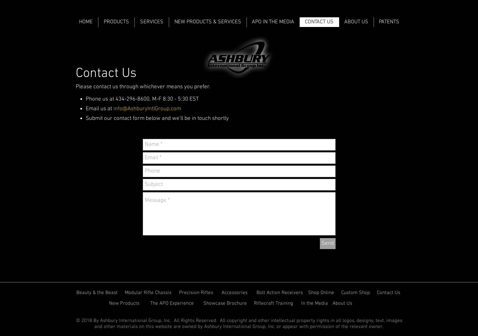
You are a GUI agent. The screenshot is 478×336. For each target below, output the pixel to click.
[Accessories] (235, 292)
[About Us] (343, 303)
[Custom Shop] (356, 292)
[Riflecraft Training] (275, 303)
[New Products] (124, 303)
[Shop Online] (321, 292)
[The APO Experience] (173, 303)
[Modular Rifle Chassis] (148, 292)
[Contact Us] (389, 292)
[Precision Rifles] (196, 292)
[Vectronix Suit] (371, 303)
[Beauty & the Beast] (97, 292)
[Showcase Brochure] (225, 303)
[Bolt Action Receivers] (280, 292)
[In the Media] (314, 303)
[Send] (328, 243)
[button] (356, 22)
